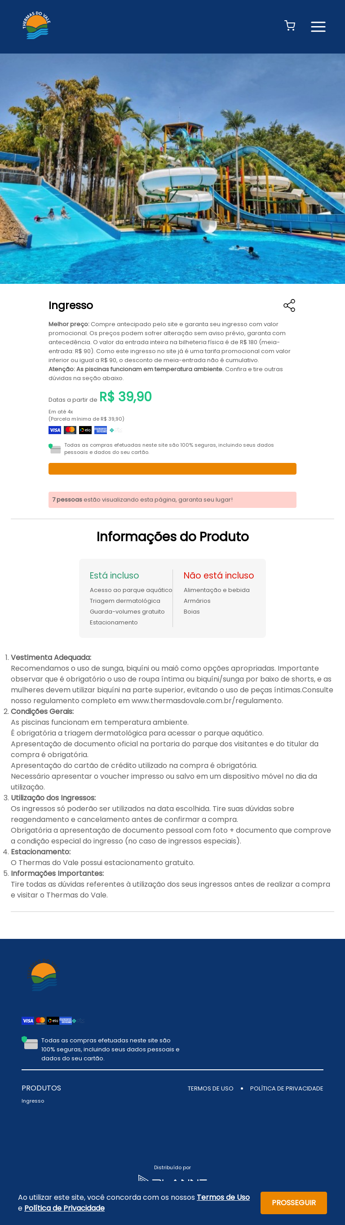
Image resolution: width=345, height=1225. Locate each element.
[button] (289, 25)
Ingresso (33, 1100)
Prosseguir (294, 1203)
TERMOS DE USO (211, 1088)
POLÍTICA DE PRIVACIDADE (286, 1088)
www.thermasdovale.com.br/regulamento (207, 701)
